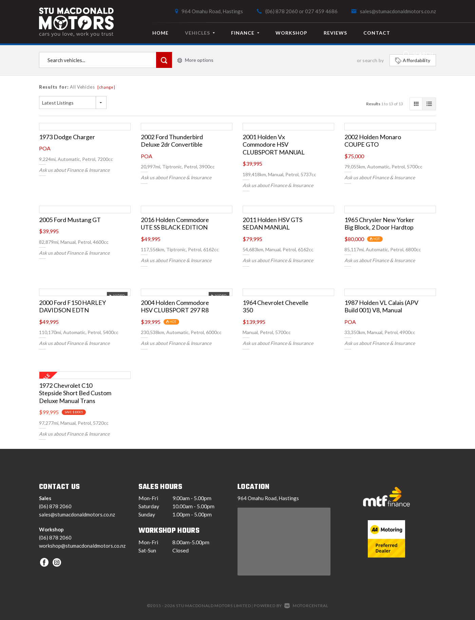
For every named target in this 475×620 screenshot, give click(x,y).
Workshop (291, 33)
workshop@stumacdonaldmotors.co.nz (82, 546)
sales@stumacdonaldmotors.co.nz (398, 11)
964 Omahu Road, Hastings (212, 11)
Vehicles (200, 33)
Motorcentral (306, 605)
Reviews (335, 33)
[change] (106, 87)
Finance (245, 33)
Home (160, 33)
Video (117, 295)
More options (195, 60)
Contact (376, 33)
